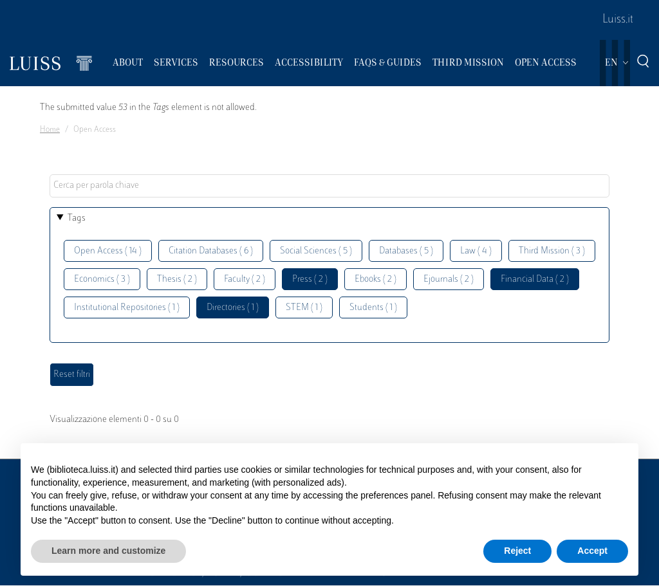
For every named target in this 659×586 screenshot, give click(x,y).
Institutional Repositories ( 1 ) (127, 308)
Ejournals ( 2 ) (448, 279)
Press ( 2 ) (310, 279)
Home (50, 130)
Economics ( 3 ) (102, 279)
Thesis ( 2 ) (177, 279)
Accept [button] (592, 550)
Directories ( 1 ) (233, 308)
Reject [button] (517, 550)
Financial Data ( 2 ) (535, 279)
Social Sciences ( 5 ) (316, 251)
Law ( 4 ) (476, 251)
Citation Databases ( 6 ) (211, 251)
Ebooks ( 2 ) (375, 279)
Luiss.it (617, 20)
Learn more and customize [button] (108, 550)
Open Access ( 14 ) (108, 251)
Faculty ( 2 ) (244, 279)
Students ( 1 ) (373, 308)
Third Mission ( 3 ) (552, 251)
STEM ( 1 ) (304, 308)
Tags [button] (77, 218)
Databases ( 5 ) (406, 251)
